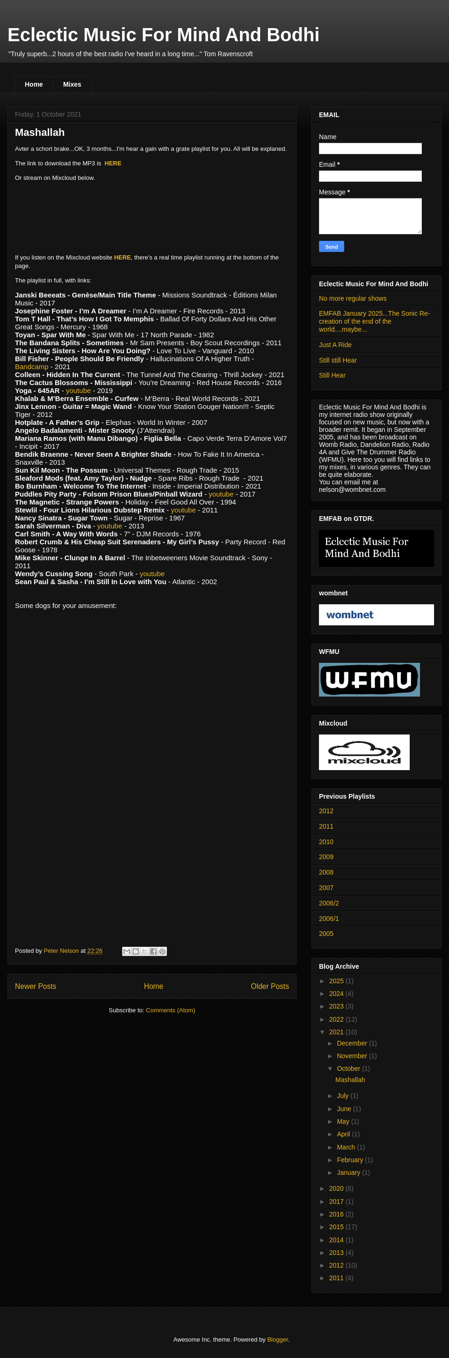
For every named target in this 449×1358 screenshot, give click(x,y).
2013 (337, 1252)
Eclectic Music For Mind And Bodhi (163, 34)
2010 (326, 842)
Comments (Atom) (170, 1010)
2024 (337, 993)
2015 (337, 1227)
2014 (337, 1240)
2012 (326, 811)
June (345, 1109)
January (349, 1172)
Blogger (277, 1339)
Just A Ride (335, 345)
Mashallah (40, 132)
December (353, 1043)
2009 (326, 857)
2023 (337, 1006)
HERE (113, 163)
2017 (337, 1201)
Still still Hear (338, 360)
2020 (337, 1188)
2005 (326, 933)
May (344, 1121)
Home (34, 84)
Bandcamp (32, 367)
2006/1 (329, 918)
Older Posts (270, 986)
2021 (337, 1032)
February (351, 1160)
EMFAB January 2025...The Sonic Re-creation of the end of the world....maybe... (374, 321)
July (343, 1095)
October (349, 1068)
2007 (326, 887)
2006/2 (329, 903)
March (347, 1147)
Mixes (72, 84)
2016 (337, 1214)
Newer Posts (35, 986)
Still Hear (332, 375)
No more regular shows (353, 298)
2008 (326, 872)
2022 (337, 1019)
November (353, 1056)
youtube (78, 390)
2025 (337, 981)
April (344, 1134)
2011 (326, 826)
